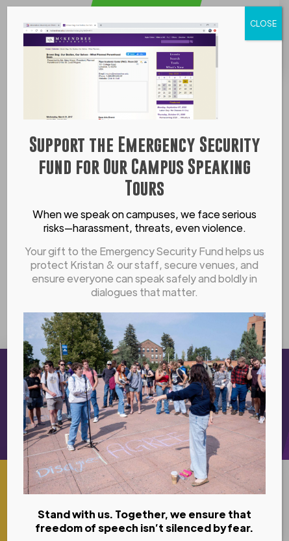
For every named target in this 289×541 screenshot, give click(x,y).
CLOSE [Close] (263, 23)
